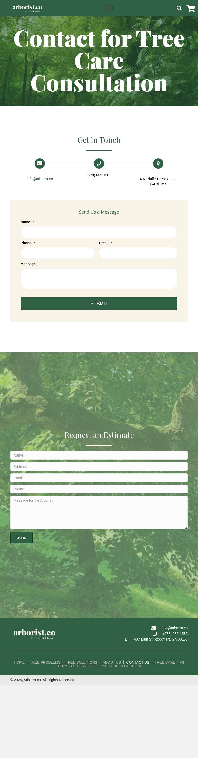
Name (27, 222)
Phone (28, 243)
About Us (112, 662)
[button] (108, 8)
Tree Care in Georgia (119, 666)
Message (28, 264)
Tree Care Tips (169, 662)
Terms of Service (75, 666)
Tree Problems (45, 662)
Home (19, 662)
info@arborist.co (40, 179)
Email (105, 243)
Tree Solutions (81, 662)
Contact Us (137, 662)
